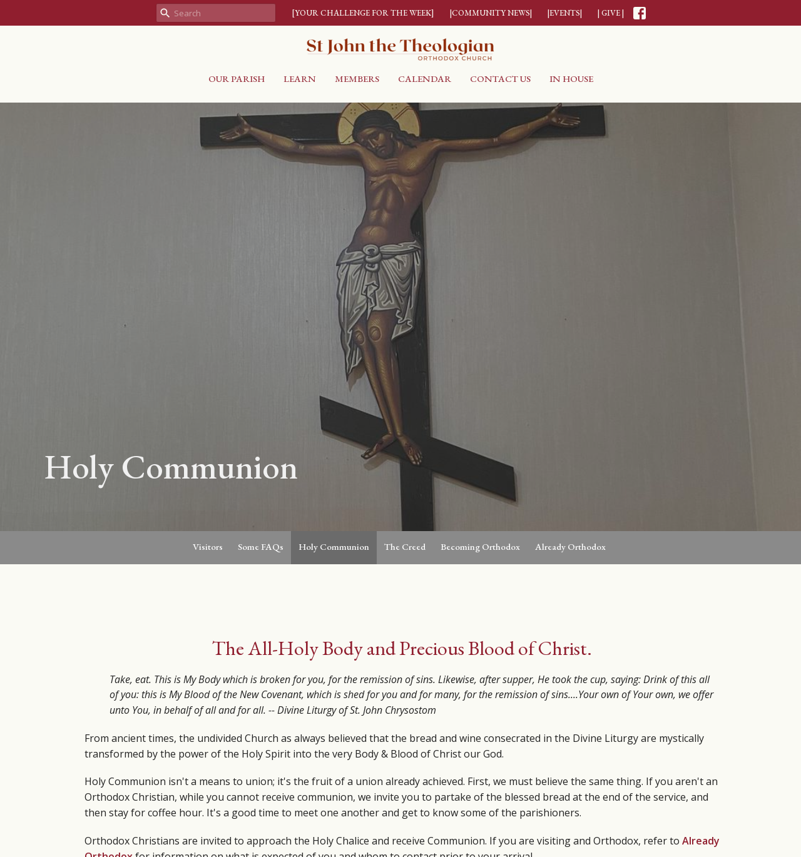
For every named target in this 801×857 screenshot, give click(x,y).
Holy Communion (333, 546)
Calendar (424, 78)
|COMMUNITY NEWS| (491, 13)
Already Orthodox (570, 546)
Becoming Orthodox (480, 546)
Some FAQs (260, 546)
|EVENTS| (565, 13)
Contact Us (500, 78)
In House (571, 78)
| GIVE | (611, 13)
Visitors (208, 546)
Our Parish (236, 78)
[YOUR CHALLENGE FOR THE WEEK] (363, 13)
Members (357, 78)
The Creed (405, 546)
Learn (299, 78)
